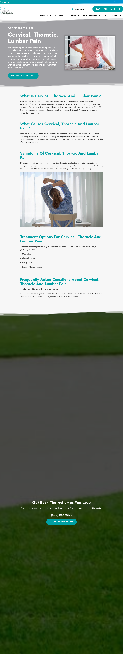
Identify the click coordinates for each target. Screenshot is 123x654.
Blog (106, 15)
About (75, 15)
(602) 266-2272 (61, 515)
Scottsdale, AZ (5, 2)
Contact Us (116, 15)
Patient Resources (91, 15)
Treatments (61, 15)
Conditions (45, 15)
